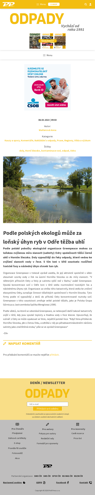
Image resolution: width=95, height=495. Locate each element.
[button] (47, 408)
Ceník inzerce (77, 433)
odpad (65, 150)
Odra (73, 150)
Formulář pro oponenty (47, 443)
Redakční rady (47, 438)
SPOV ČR (56, 476)
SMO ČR (38, 476)
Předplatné (17, 433)
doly (21, 150)
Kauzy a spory (12, 140)
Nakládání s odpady (45, 140)
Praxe (60, 140)
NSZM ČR (78, 476)
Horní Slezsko (32, 150)
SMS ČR (47, 476)
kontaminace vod (51, 150)
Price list (78, 438)
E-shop (17, 443)
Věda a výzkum (82, 140)
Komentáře (27, 140)
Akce (17, 458)
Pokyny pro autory (47, 433)
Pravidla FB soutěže (17, 448)
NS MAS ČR (67, 476)
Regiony (68, 140)
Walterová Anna (47, 130)
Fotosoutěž (17, 453)
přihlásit (54, 354)
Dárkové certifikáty (17, 438)
